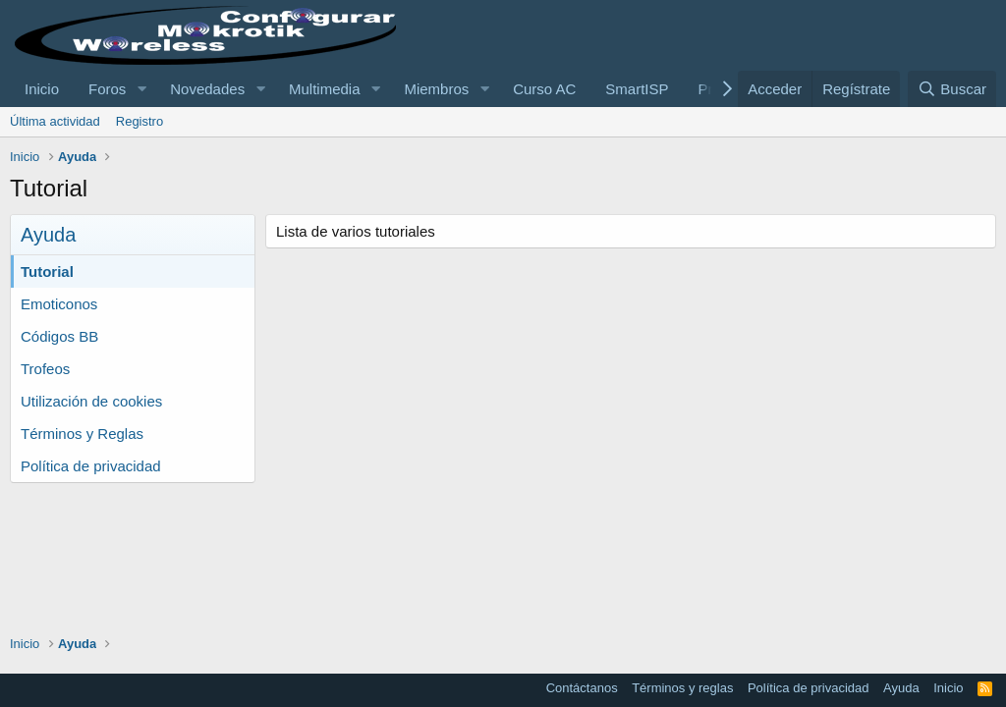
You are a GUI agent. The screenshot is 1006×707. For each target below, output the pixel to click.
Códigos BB (59, 336)
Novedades (207, 89)
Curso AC (544, 89)
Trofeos (45, 368)
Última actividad (55, 121)
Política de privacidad (91, 466)
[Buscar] (952, 89)
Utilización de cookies (91, 401)
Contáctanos (582, 687)
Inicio (42, 89)
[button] (141, 89)
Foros (107, 89)
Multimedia (325, 89)
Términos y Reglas (82, 433)
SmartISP (636, 89)
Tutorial (47, 271)
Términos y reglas (682, 687)
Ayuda (901, 687)
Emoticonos (59, 304)
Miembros (436, 89)
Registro (139, 121)
